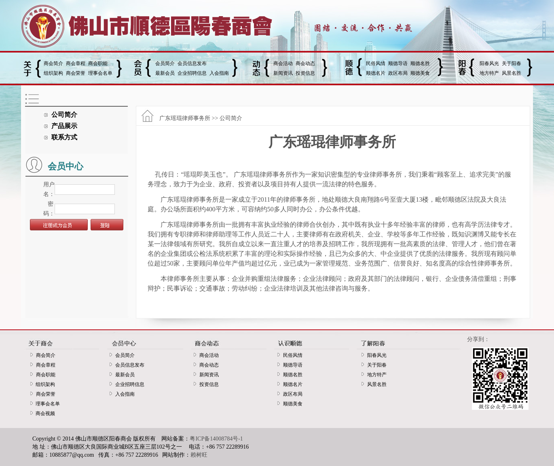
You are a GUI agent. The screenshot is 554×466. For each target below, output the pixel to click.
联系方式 (64, 137)
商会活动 (283, 63)
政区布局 (398, 73)
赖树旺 (198, 455)
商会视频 (44, 413)
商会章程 (75, 63)
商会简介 (53, 63)
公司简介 (64, 114)
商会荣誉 (75, 73)
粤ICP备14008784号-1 (216, 439)
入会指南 (219, 73)
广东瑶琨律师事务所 (184, 118)
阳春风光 (489, 63)
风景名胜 (511, 73)
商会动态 (305, 63)
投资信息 (305, 73)
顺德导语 (398, 63)
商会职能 (98, 63)
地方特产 (489, 73)
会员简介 (165, 63)
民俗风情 (375, 63)
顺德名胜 (420, 63)
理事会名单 (100, 73)
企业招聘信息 (192, 73)
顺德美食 (420, 73)
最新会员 (165, 73)
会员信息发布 (192, 63)
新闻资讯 (283, 73)
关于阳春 (511, 63)
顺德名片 (375, 73)
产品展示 (64, 125)
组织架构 (53, 73)
